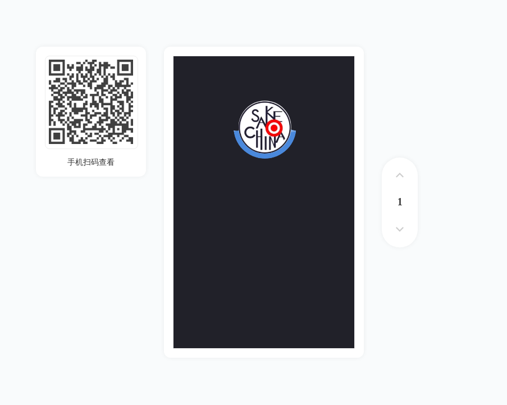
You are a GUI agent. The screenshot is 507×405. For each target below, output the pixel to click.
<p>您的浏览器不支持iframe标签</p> (264, 202)
